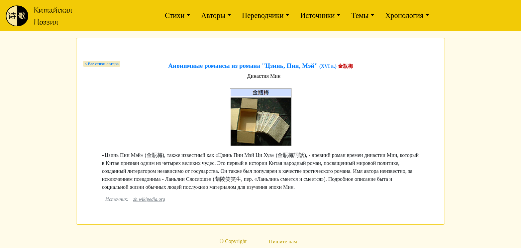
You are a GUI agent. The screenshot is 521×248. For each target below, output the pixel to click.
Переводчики (263, 15)
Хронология (404, 15)
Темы (359, 15)
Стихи (175, 15)
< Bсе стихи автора (102, 64)
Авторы (213, 15)
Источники (317, 15)
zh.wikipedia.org (149, 199)
